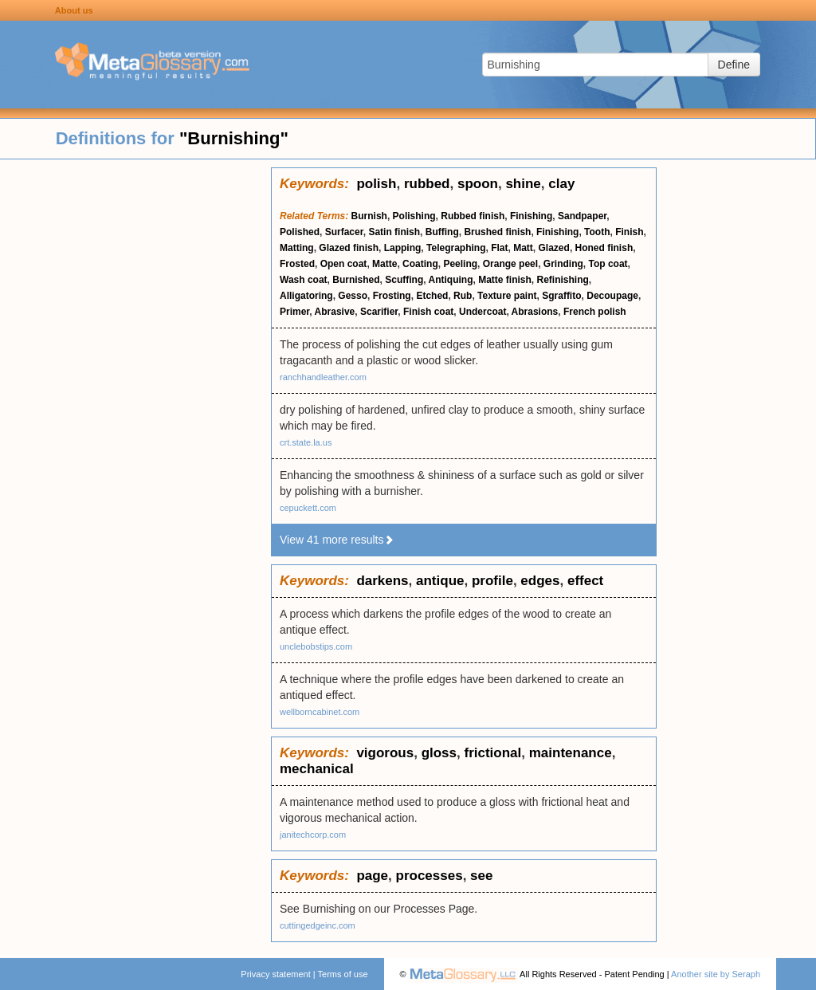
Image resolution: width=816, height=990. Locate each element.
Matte (384, 263)
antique (440, 580)
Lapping (403, 247)
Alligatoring (306, 295)
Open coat (343, 263)
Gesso (352, 295)
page (372, 875)
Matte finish (505, 279)
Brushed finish (497, 232)
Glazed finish (349, 247)
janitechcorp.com (313, 834)
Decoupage (612, 295)
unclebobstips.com (316, 646)
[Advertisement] (135, 406)
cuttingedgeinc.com (317, 925)
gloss (439, 752)
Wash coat (304, 279)
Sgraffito (561, 295)
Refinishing (563, 279)
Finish (629, 232)
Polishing (414, 216)
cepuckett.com (308, 508)
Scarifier (379, 311)
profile (492, 580)
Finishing (531, 216)
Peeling (460, 263)
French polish (594, 311)
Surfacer (344, 232)
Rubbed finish (472, 216)
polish (376, 183)
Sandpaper (582, 216)
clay (561, 183)
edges (539, 580)
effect (585, 580)
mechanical (317, 768)
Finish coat (428, 311)
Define (734, 64)
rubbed (427, 183)
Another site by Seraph (715, 974)
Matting (297, 247)
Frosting (392, 295)
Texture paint (506, 295)
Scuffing (404, 279)
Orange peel (510, 263)
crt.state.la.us (306, 442)
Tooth (597, 232)
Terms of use (343, 974)
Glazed (554, 247)
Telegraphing (455, 247)
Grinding (563, 263)
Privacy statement (275, 974)
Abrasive (335, 311)
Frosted (297, 263)
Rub (462, 295)
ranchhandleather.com (323, 377)
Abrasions (535, 311)
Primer (294, 311)
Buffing (442, 232)
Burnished (355, 279)
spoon (477, 183)
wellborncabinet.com (319, 712)
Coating (420, 263)
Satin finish (394, 232)
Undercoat (482, 311)
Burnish (369, 216)
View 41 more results (337, 539)
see (481, 875)
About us (74, 10)
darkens (382, 580)
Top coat (607, 263)
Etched (432, 295)
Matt (523, 247)
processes (429, 875)
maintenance (570, 752)
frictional (492, 752)
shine (522, 183)
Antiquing (451, 279)
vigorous (385, 752)
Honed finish (604, 247)
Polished (300, 232)
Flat (499, 247)
